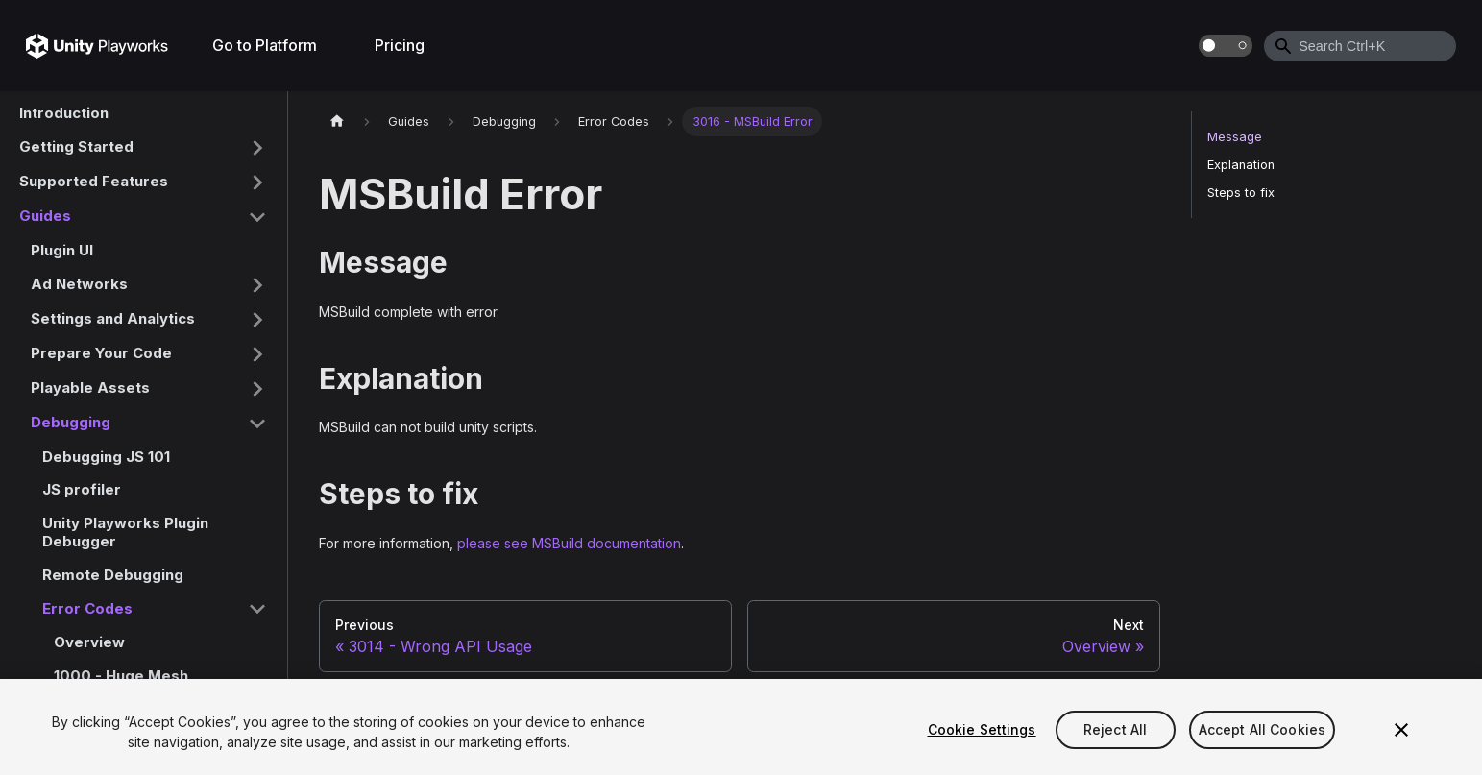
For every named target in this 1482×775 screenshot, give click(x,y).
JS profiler (81, 489)
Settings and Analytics (113, 318)
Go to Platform (264, 45)
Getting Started (76, 146)
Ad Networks (79, 284)
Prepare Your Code (101, 353)
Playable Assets (90, 387)
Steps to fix (1241, 192)
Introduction (64, 113)
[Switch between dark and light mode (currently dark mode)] (1225, 46)
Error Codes (87, 608)
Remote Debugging (112, 575)
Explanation (1241, 164)
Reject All (1115, 729)
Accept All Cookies (1262, 729)
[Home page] (337, 121)
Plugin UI (62, 250)
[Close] (1401, 730)
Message (1234, 137)
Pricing (400, 45)
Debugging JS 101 (106, 457)
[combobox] (1360, 46)
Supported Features (93, 181)
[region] (741, 727)
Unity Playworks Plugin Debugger (125, 532)
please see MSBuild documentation (569, 543)
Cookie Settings (982, 729)
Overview (89, 642)
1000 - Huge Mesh (121, 675)
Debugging (70, 422)
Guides (45, 215)
